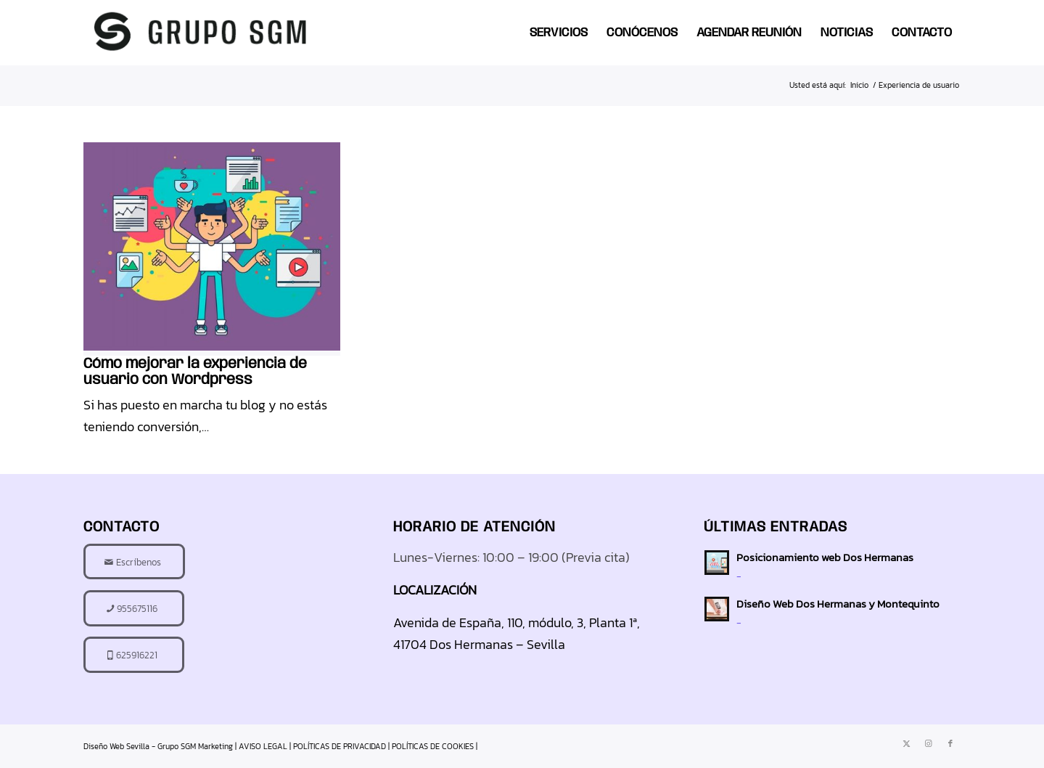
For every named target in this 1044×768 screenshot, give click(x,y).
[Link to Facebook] (950, 743)
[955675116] (133, 608)
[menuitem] (558, 32)
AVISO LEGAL (263, 746)
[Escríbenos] (134, 562)
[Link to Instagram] (929, 743)
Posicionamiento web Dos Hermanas (824, 557)
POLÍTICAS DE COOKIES (433, 746)
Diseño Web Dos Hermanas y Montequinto (838, 603)
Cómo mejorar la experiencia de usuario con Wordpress (195, 372)
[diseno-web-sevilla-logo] (201, 32)
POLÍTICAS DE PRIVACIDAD (339, 746)
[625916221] (133, 655)
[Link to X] (907, 743)
